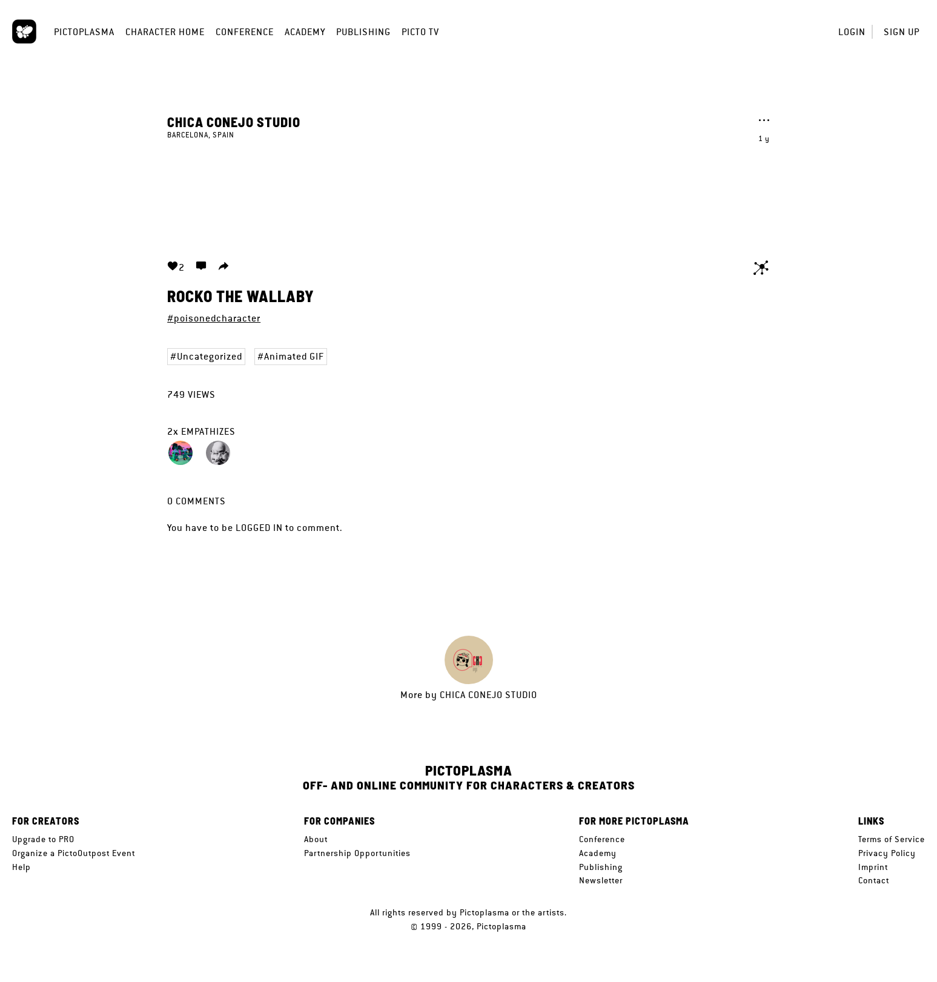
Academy (305, 31)
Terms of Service (891, 839)
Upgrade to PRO (43, 839)
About (316, 839)
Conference (245, 31)
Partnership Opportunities (357, 853)
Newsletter (601, 880)
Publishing (363, 31)
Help (21, 867)
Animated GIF (294, 356)
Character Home (165, 31)
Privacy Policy (887, 853)
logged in (259, 527)
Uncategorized (209, 356)
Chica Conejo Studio (233, 121)
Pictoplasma (84, 31)
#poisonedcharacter (213, 318)
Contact (873, 880)
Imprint (873, 867)
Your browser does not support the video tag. (469, 192)
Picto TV (420, 31)
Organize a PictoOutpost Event (73, 853)
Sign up (901, 31)
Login (852, 31)
